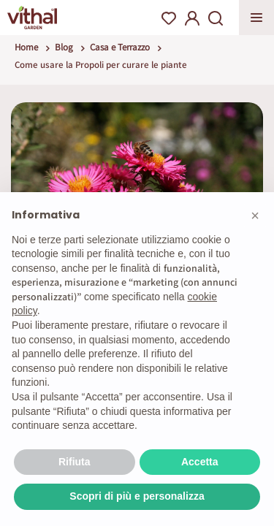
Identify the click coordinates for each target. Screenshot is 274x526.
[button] (255, 215)
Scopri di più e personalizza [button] (136, 496)
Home (26, 47)
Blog (64, 47)
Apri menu (256, 17)
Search (215, 18)
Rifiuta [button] (74, 462)
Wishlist (169, 18)
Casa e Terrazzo (120, 47)
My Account (192, 18)
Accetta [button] (199, 462)
